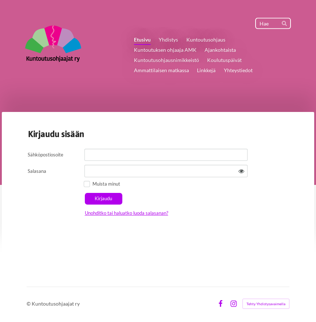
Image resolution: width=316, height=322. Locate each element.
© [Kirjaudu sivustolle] (29, 303)
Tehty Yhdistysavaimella (265, 304)
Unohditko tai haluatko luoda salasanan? (126, 213)
